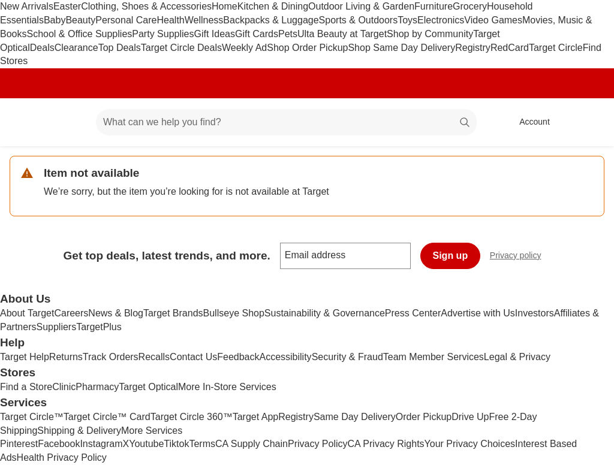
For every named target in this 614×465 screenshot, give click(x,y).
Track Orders (111, 357)
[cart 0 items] (589, 122)
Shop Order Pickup (307, 48)
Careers (71, 313)
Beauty (80, 20)
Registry (472, 48)
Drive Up (470, 417)
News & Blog (115, 313)
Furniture (433, 6)
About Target (27, 313)
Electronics (440, 20)
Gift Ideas (214, 34)
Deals (42, 48)
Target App (256, 417)
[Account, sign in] (528, 122)
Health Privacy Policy (62, 457)
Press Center (413, 313)
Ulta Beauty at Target (342, 34)
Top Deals (119, 48)
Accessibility (285, 357)
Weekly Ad (244, 48)
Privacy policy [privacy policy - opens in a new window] (520, 256)
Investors (534, 313)
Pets (287, 34)
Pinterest (19, 444)
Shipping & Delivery (79, 430)
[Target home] (26, 122)
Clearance (76, 48)
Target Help (24, 357)
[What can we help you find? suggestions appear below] (286, 122)
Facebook (59, 444)
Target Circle (556, 48)
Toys (407, 20)
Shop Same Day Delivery (401, 48)
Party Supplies (163, 34)
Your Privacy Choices (470, 444)
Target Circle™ (32, 417)
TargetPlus (99, 327)
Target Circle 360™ (192, 417)
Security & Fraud (347, 357)
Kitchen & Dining (272, 6)
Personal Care (125, 20)
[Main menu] (68, 122)
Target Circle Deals (181, 48)
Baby (54, 20)
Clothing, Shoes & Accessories (146, 6)
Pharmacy (97, 387)
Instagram (101, 444)
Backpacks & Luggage (270, 20)
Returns (66, 357)
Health (170, 20)
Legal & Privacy (517, 357)
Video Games (493, 20)
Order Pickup (424, 417)
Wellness (204, 20)
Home (224, 6)
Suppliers (56, 327)
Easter (67, 6)
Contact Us (193, 357)
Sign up (450, 255)
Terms (202, 444)
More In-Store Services (227, 387)
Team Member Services (433, 357)
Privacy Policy (318, 444)
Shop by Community (430, 34)
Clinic (64, 387)
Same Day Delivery (355, 417)
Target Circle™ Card (107, 417)
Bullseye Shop (233, 313)
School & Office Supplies (79, 34)
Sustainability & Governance (324, 313)
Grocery (470, 6)
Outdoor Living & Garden (361, 6)
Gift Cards (256, 34)
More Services (151, 430)
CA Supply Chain (251, 444)
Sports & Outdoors (358, 20)
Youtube (146, 444)
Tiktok (176, 444)
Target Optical (148, 387)
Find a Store (26, 387)
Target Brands (173, 313)
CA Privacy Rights (386, 444)
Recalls (154, 357)
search (465, 123)
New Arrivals (26, 6)
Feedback (238, 357)
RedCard (509, 48)
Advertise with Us (478, 313)
